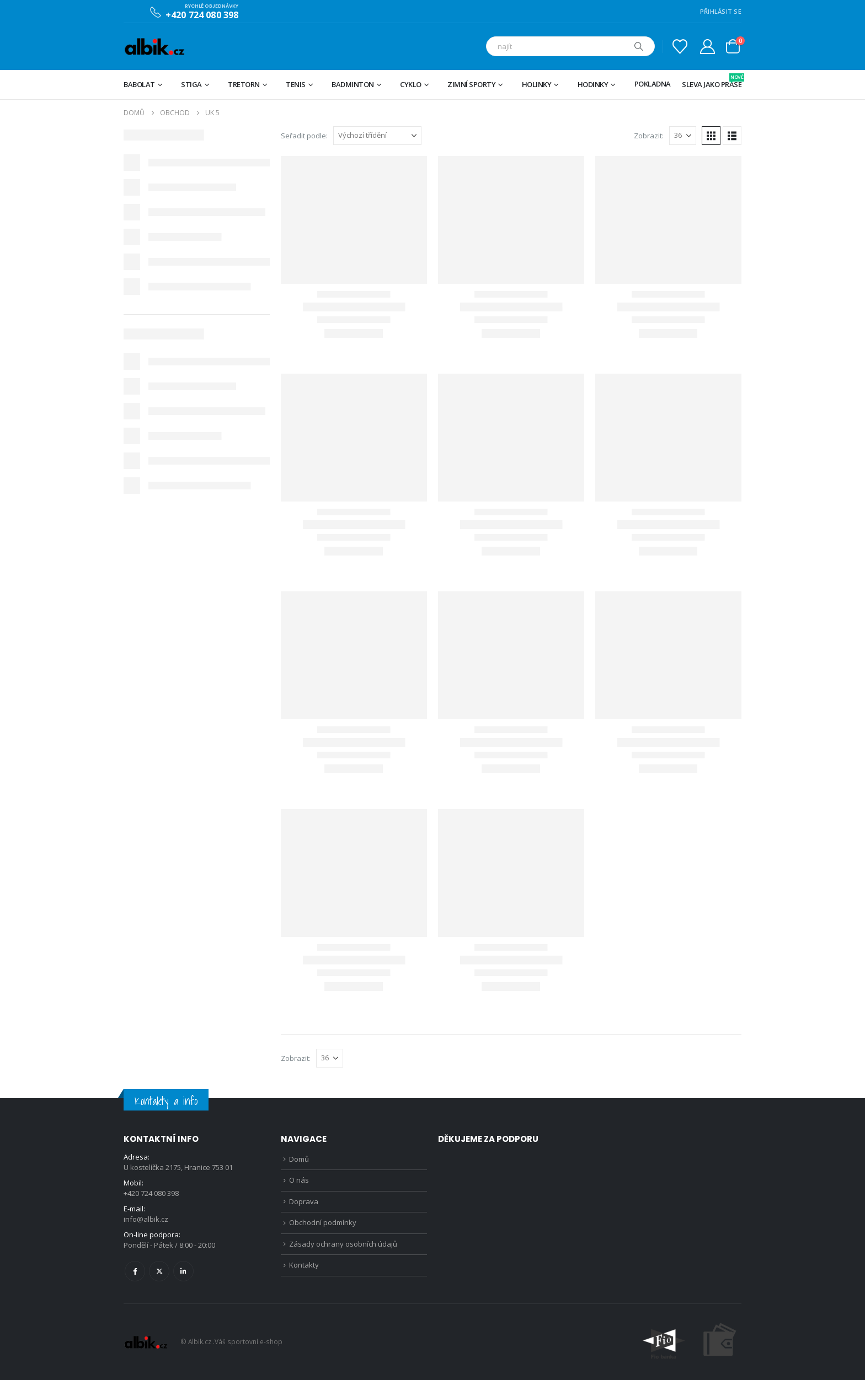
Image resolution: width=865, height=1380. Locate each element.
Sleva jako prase (711, 81)
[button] (711, 135)
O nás (299, 1180)
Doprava (303, 1201)
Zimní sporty (471, 84)
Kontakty (304, 1265)
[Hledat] (638, 46)
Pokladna (652, 84)
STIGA (191, 84)
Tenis (296, 84)
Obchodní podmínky (322, 1222)
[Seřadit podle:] (377, 135)
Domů (299, 1159)
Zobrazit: (649, 136)
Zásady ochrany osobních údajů (343, 1244)
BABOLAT (139, 84)
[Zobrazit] (682, 135)
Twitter (159, 1271)
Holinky (537, 84)
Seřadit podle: (304, 136)
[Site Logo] (154, 46)
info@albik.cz (146, 1219)
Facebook (135, 1271)
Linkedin (183, 1271)
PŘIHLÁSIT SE (720, 11)
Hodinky (593, 84)
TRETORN (244, 84)
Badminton (353, 84)
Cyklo (410, 84)
